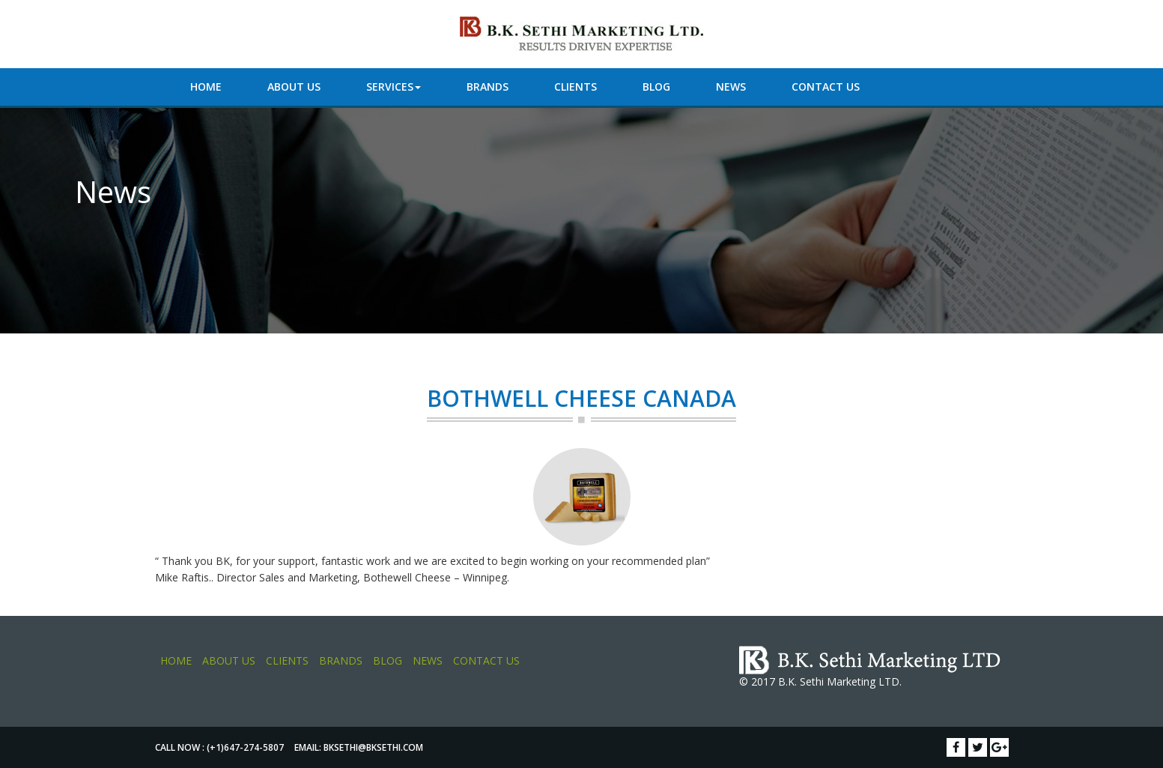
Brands (487, 86)
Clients (575, 86)
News (731, 86)
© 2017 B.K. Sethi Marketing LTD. (820, 681)
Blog (656, 86)
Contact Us (826, 86)
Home (206, 86)
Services (393, 86)
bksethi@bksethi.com (373, 747)
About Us (294, 86)
